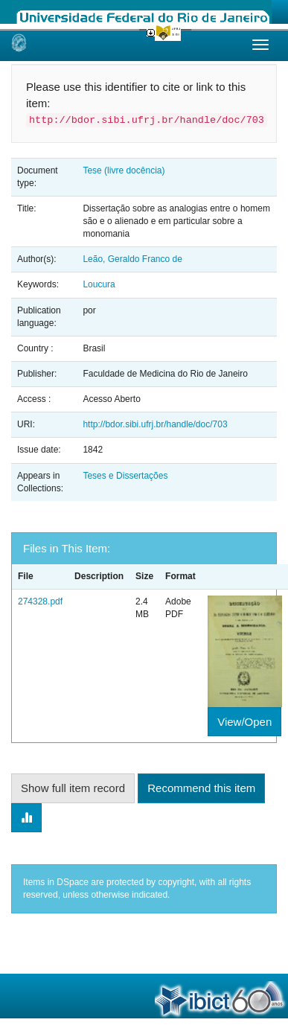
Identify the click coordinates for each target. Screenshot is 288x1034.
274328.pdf (40, 601)
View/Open (244, 721)
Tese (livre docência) (123, 170)
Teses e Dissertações (125, 475)
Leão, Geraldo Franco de (132, 259)
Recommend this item (201, 788)
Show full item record (73, 788)
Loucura (99, 284)
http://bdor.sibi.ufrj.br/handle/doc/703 (155, 424)
